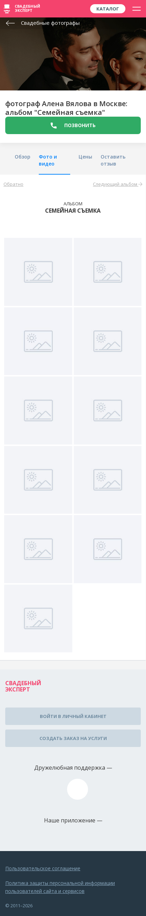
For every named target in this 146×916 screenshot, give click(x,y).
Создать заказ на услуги (73, 738)
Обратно (13, 184)
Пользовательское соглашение (42, 868)
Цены (85, 156)
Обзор (22, 156)
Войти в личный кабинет (73, 716)
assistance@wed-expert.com (77, 789)
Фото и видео (48, 160)
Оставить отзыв (113, 160)
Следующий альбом (117, 184)
